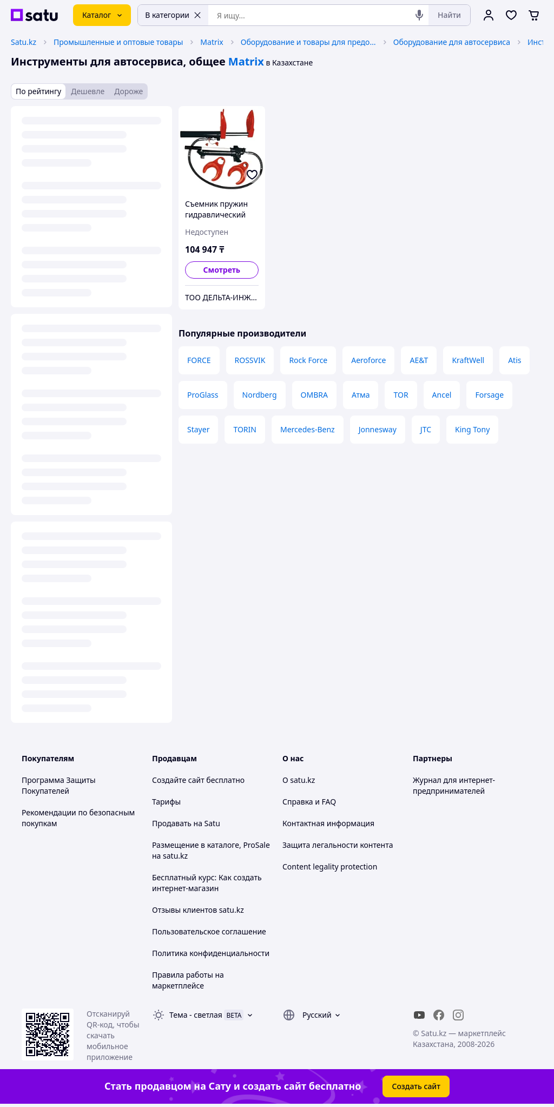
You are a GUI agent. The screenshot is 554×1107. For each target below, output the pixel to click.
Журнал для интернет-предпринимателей (454, 785)
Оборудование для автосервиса (451, 42)
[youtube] (419, 1015)
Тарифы (166, 801)
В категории (173, 15)
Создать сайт (416, 1086)
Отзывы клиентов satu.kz (198, 910)
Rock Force (308, 360)
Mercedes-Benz (307, 429)
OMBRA (314, 395)
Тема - (195, 1015)
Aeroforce (368, 360)
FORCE (199, 360)
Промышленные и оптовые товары (118, 42)
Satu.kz (23, 42)
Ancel (442, 395)
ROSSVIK (250, 360)
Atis (514, 360)
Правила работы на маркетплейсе (188, 980)
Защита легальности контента (337, 845)
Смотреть (221, 270)
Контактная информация (328, 823)
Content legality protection (329, 866)
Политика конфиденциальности (210, 953)
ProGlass (203, 395)
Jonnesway (378, 429)
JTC (425, 429)
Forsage (489, 395)
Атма (361, 395)
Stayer (198, 429)
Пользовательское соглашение (209, 931)
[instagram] (458, 1015)
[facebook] (438, 1015)
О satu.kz (298, 780)
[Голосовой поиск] (419, 15)
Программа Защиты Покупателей (59, 785)
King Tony (472, 429)
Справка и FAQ (309, 801)
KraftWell (468, 360)
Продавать (172, 823)
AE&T (419, 360)
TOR (400, 395)
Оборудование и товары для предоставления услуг (308, 42)
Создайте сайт (178, 780)
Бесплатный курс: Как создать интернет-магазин (207, 882)
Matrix (211, 42)
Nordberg (259, 395)
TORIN (244, 429)
